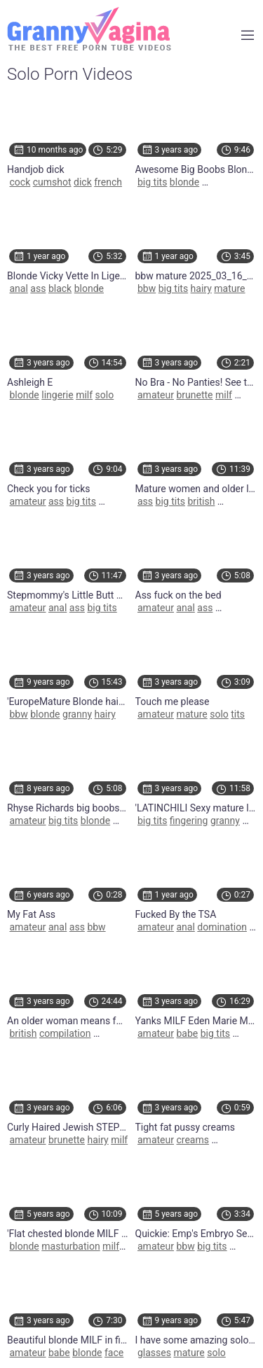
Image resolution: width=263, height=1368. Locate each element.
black (60, 288)
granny (77, 714)
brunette (194, 394)
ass (38, 288)
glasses (154, 1352)
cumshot (52, 182)
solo (104, 394)
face (113, 1352)
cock (19, 182)
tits (238, 714)
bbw (146, 288)
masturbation (70, 1246)
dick (83, 182)
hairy (201, 288)
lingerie (57, 394)
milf (84, 394)
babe (187, 1033)
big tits (152, 182)
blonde (184, 182)
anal (18, 288)
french (108, 182)
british (201, 501)
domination (222, 927)
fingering (189, 820)
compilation (65, 1033)
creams (192, 1139)
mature (229, 288)
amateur (155, 394)
